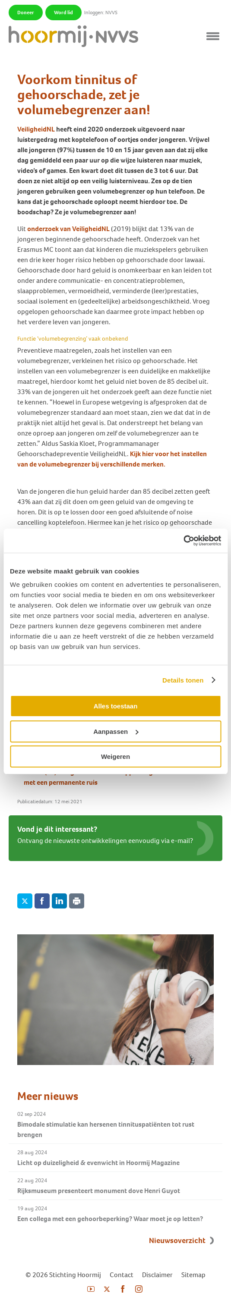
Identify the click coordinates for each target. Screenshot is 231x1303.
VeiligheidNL (36, 129)
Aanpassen (115, 731)
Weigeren (115, 756)
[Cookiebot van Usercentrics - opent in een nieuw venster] (183, 540)
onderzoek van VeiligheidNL (68, 228)
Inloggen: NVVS (100, 12)
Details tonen (182, 680)
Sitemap (193, 1274)
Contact (121, 1274)
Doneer (25, 12)
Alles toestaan (116, 706)
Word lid (63, 12)
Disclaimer (157, 1274)
